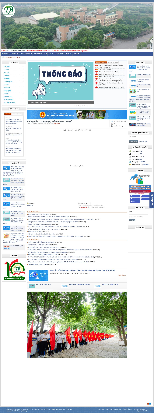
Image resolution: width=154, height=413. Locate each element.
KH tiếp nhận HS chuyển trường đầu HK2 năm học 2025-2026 (109, 84)
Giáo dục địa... (8, 97)
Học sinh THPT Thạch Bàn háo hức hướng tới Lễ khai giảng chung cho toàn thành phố (53, 259)
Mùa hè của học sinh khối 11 (14, 135)
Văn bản (14, 72)
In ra (115, 123)
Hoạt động (14, 78)
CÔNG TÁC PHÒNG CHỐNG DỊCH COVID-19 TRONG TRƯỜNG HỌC (48, 217)
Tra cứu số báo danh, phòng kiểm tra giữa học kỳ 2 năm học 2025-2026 (109, 66)
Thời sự (18, 57)
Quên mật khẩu (142, 141)
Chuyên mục (26, 54)
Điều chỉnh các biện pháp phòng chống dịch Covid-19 (43, 254)
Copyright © (10, 411)
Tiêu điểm (7, 114)
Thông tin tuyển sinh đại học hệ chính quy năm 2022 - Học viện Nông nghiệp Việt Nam (53, 222)
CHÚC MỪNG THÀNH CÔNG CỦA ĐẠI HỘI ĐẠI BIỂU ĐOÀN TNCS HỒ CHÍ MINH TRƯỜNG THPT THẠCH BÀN (60, 219)
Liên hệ (68, 54)
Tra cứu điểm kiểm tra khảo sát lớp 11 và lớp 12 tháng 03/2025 (17, 189)
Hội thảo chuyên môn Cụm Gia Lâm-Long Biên (41, 234)
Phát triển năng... (9, 100)
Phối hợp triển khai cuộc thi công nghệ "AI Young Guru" (143, 118)
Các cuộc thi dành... (10, 103)
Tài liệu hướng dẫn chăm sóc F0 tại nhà (39, 224)
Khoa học (7, 88)
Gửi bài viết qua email (120, 121)
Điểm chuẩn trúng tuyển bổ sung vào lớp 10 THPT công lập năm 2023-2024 (14, 141)
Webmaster (57, 123)
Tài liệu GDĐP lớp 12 (17, 246)
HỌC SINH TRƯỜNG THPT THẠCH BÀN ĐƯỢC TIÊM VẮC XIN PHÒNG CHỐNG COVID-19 (55, 226)
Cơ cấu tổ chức (40, 54)
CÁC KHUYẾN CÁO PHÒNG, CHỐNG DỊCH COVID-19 (44, 229)
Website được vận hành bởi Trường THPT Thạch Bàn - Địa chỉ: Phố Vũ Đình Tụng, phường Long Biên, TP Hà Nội (39, 409)
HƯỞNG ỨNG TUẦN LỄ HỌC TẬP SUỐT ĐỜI (41, 242)
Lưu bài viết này (118, 126)
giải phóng (30, 205)
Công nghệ (7, 91)
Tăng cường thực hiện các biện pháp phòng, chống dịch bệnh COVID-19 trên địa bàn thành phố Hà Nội (58, 262)
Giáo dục (14, 75)
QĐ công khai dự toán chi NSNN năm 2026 (111, 87)
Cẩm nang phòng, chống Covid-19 (38, 264)
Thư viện (6, 85)
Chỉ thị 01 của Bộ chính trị (106, 74)
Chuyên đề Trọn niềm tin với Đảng (108, 72)
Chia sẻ (14, 94)
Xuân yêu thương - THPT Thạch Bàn (38, 214)
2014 (15, 411)
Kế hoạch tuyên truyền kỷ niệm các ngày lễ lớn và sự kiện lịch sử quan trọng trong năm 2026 (109, 80)
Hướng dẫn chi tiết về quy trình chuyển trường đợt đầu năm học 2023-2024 (14, 121)
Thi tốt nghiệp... (14, 81)
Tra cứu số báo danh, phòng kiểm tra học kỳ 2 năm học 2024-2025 (17, 228)
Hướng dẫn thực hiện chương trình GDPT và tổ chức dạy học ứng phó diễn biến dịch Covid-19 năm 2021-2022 (60, 249)
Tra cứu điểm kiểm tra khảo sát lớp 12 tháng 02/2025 (17, 213)
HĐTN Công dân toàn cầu (106, 76)
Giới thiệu (15, 54)
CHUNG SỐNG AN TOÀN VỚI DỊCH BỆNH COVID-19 (43, 247)
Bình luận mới (17, 114)
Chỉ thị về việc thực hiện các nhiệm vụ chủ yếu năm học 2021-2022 (47, 252)
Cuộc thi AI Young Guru (37, 103)
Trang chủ (101, 409)
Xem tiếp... (121, 275)
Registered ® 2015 (142, 411)
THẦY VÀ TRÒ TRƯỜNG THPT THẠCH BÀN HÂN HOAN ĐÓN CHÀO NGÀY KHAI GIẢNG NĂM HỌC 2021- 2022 (61, 257)
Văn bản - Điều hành (57, 54)
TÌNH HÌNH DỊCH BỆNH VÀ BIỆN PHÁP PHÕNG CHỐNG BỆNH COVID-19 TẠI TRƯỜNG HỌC (55, 236)
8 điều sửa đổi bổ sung (34, 231)
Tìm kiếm (76, 54)
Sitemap (19, 411)
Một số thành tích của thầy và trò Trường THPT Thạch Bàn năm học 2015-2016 (13, 150)
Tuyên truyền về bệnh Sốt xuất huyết (39, 245)
